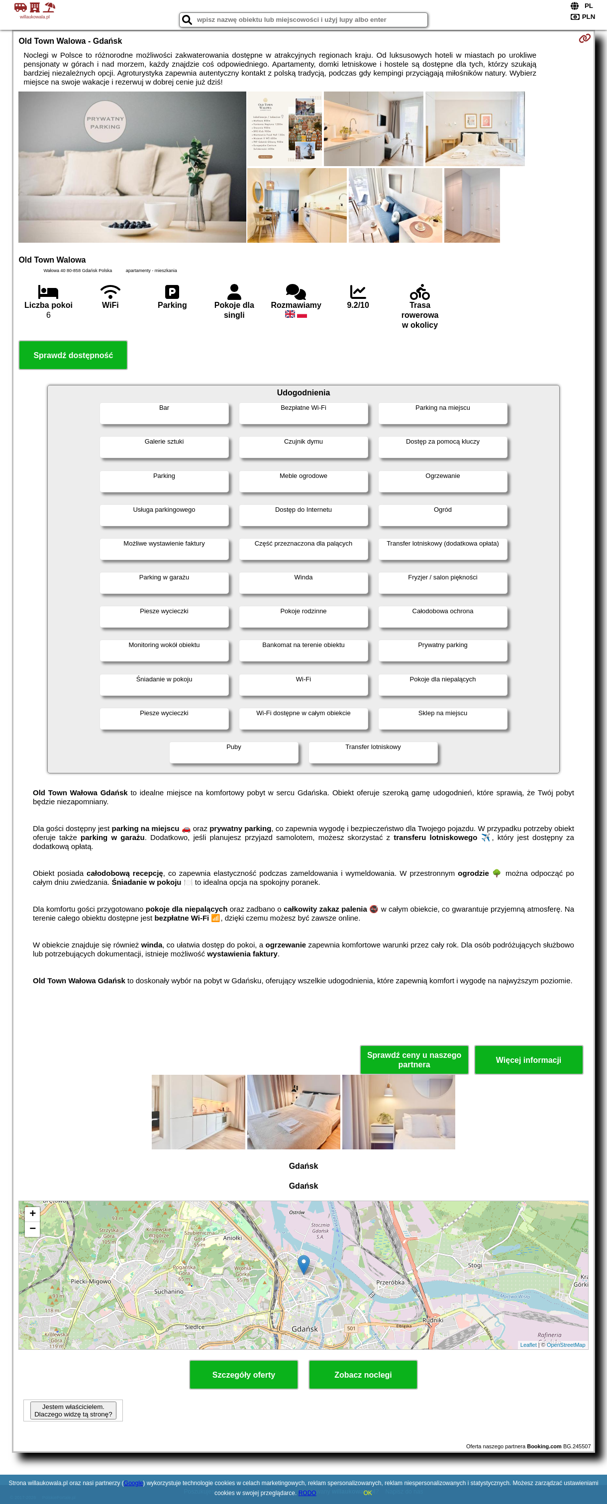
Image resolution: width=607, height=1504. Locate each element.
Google (133, 1483)
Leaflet (528, 1345)
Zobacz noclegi (363, 1375)
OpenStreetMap (566, 1345)
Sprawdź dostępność (73, 355)
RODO (307, 1493)
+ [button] (32, 1214)
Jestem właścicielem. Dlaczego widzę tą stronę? (73, 1410)
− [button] (32, 1229)
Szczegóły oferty (243, 1375)
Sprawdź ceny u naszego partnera (414, 1060)
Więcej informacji (528, 1060)
